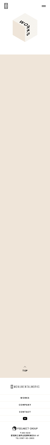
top (25, 370)
